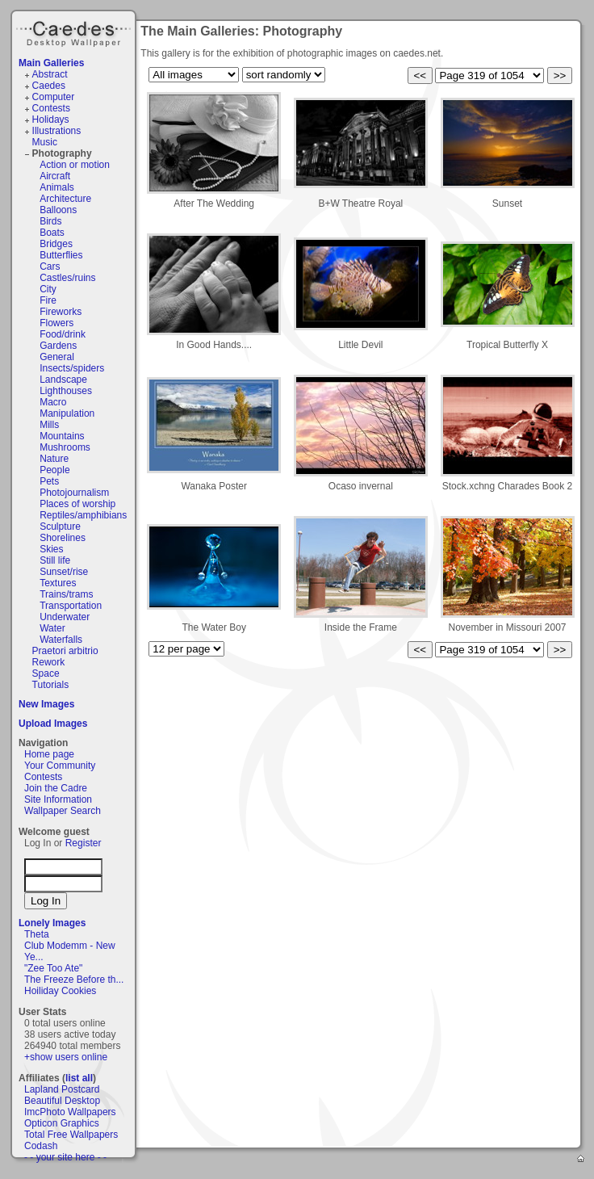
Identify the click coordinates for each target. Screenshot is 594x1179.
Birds (50, 221)
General (57, 357)
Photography (62, 153)
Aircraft (55, 176)
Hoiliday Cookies (60, 990)
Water (52, 628)
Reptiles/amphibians (83, 515)
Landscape (63, 379)
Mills (49, 424)
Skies (51, 549)
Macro (53, 402)
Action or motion (75, 164)
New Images (46, 704)
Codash (40, 1146)
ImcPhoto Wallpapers (70, 1112)
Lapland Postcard (61, 1089)
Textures (58, 583)
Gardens (58, 345)
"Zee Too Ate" (53, 968)
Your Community (59, 765)
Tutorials (50, 684)
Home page (49, 754)
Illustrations (57, 130)
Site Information (58, 799)
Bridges (56, 244)
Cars (50, 266)
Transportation (71, 605)
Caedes (75, 31)
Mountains (62, 436)
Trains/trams (66, 594)
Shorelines (63, 537)
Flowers (56, 323)
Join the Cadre (55, 788)
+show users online (65, 1057)
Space (46, 673)
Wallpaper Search (62, 810)
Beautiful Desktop (62, 1100)
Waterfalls (61, 639)
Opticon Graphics (61, 1123)
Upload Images (53, 723)
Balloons (58, 210)
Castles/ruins (67, 277)
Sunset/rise (64, 571)
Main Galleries (51, 63)
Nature (54, 458)
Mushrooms (65, 447)
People (54, 470)
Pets (49, 481)
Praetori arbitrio (65, 651)
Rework (48, 662)
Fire (48, 300)
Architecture (65, 198)
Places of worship (77, 504)
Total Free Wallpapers (71, 1134)
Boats (52, 232)
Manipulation (67, 413)
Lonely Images (52, 923)
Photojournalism (74, 492)
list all (79, 1078)
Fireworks (61, 311)
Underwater (65, 617)
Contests (51, 108)
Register (83, 843)
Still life (55, 560)
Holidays (50, 119)
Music (44, 142)
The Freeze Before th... (73, 979)
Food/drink (63, 334)
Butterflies (61, 255)
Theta (36, 934)
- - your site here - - (65, 1157)
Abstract (50, 74)
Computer (53, 97)
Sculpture (60, 526)
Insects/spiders (72, 368)
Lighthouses (66, 390)
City (48, 289)
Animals (57, 187)
